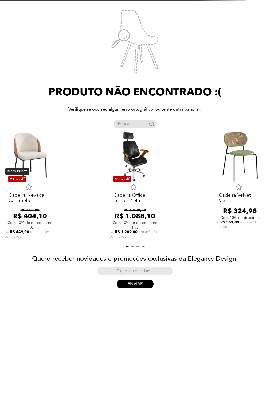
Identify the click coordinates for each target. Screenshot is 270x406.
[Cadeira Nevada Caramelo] (30, 185)
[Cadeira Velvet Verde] (240, 185)
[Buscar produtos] (151, 124)
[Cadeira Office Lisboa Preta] (134, 185)
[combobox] (135, 123)
